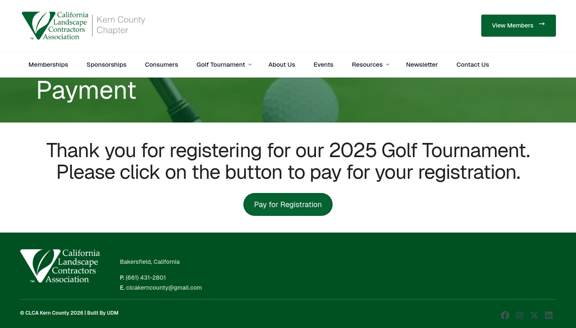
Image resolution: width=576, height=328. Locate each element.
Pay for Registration (288, 204)
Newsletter (422, 64)
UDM (113, 313)
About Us (281, 64)
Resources (371, 64)
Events (323, 64)
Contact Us (473, 64)
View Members (518, 24)
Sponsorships (106, 64)
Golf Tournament (225, 64)
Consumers (161, 64)
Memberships (48, 64)
